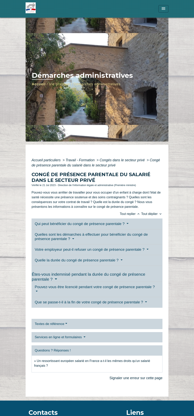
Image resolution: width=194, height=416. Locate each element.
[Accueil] (50, 8)
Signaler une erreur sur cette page (135, 378)
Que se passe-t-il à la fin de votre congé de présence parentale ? (89, 302)
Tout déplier (151, 214)
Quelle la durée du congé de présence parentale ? (77, 260)
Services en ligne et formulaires (59, 337)
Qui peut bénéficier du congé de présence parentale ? (80, 224)
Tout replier (130, 214)
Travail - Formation (81, 160)
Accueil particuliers (47, 160)
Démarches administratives (97, 84)
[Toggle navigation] (163, 8)
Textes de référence (49, 324)
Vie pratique (59, 84)
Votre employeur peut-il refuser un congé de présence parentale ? (90, 249)
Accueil (39, 84)
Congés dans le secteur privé (123, 160)
